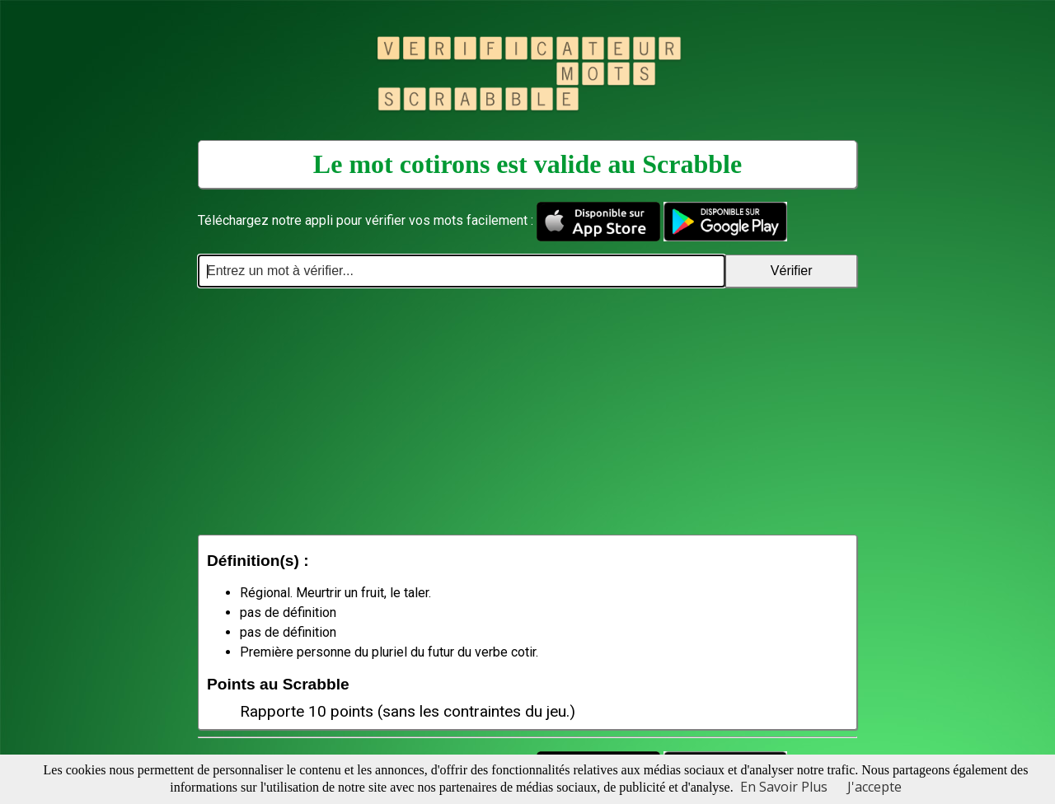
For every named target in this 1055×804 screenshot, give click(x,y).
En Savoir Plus (784, 787)
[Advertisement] (527, 411)
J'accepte (874, 787)
